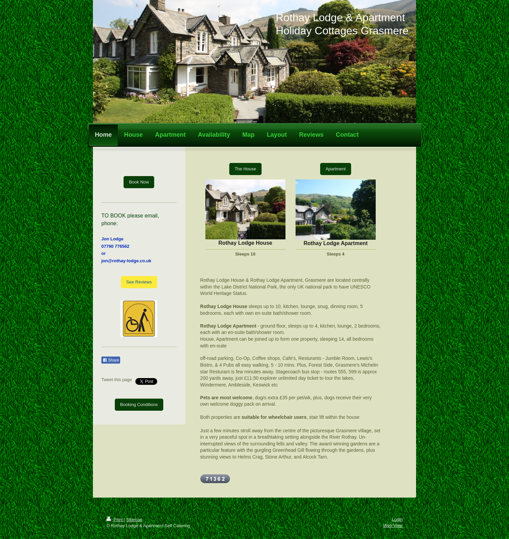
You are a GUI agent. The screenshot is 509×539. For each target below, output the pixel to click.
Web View (393, 525)
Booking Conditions (139, 404)
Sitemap (134, 519)
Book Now (139, 181)
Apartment (336, 168)
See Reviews (139, 281)
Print (115, 519)
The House (245, 168)
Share (111, 360)
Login (397, 519)
